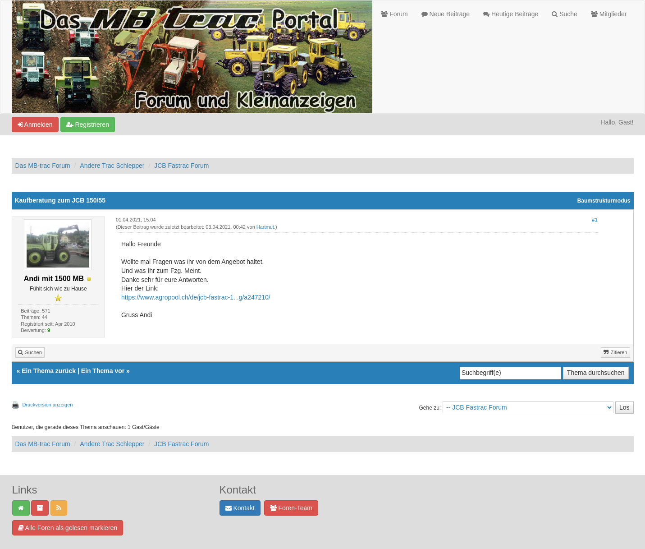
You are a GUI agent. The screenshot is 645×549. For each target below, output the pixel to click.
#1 (594, 219)
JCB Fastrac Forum (181, 165)
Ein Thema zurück (49, 370)
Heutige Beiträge (510, 14)
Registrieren (87, 124)
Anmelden (35, 124)
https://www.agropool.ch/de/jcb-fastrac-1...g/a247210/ (195, 297)
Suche (564, 14)
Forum (394, 14)
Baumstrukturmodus (604, 201)
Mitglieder (609, 14)
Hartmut (265, 227)
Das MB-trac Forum (42, 165)
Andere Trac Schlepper (112, 165)
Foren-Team (291, 508)
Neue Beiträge (445, 14)
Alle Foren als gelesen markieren (68, 527)
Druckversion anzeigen (48, 404)
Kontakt (240, 508)
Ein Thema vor (102, 370)
